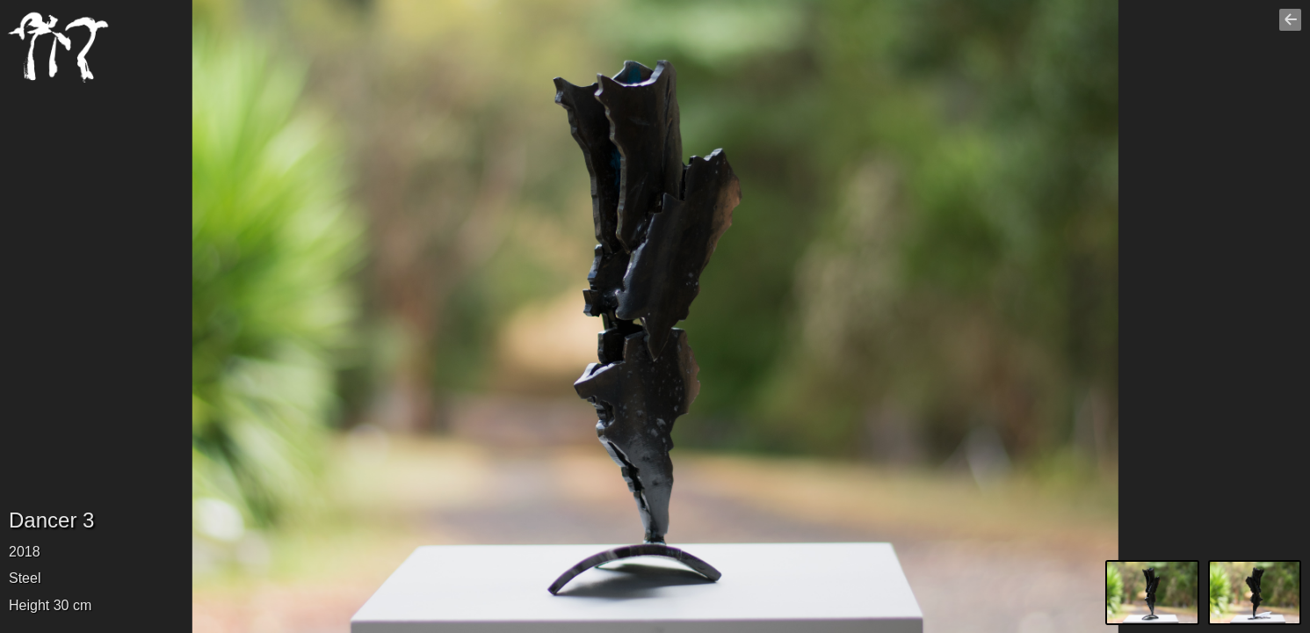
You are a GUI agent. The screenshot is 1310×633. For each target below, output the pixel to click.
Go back (1292, 27)
